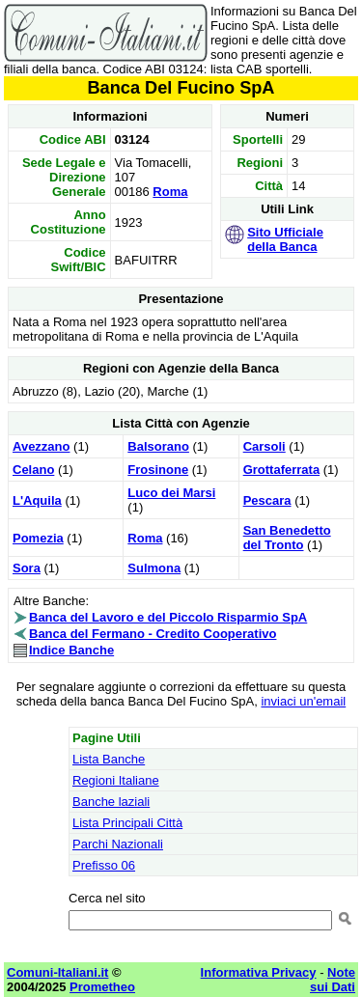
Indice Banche (71, 650)
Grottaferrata (281, 469)
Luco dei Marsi (171, 492)
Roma (170, 191)
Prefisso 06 (103, 865)
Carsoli (264, 446)
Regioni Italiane (115, 780)
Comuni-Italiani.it (57, 972)
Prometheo (102, 987)
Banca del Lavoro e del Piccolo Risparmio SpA (168, 617)
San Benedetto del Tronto (287, 537)
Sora (27, 568)
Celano (33, 469)
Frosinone (157, 469)
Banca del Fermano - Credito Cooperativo (152, 633)
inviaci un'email (303, 701)
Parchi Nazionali (117, 844)
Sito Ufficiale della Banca (285, 239)
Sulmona (154, 568)
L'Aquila (37, 500)
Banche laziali (111, 801)
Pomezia (38, 538)
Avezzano (41, 446)
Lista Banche (108, 759)
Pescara (267, 500)
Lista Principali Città (127, 823)
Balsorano (158, 446)
